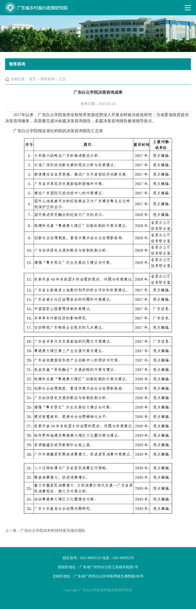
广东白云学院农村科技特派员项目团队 (52, 531)
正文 (62, 79)
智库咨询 (47, 79)
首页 (32, 79)
